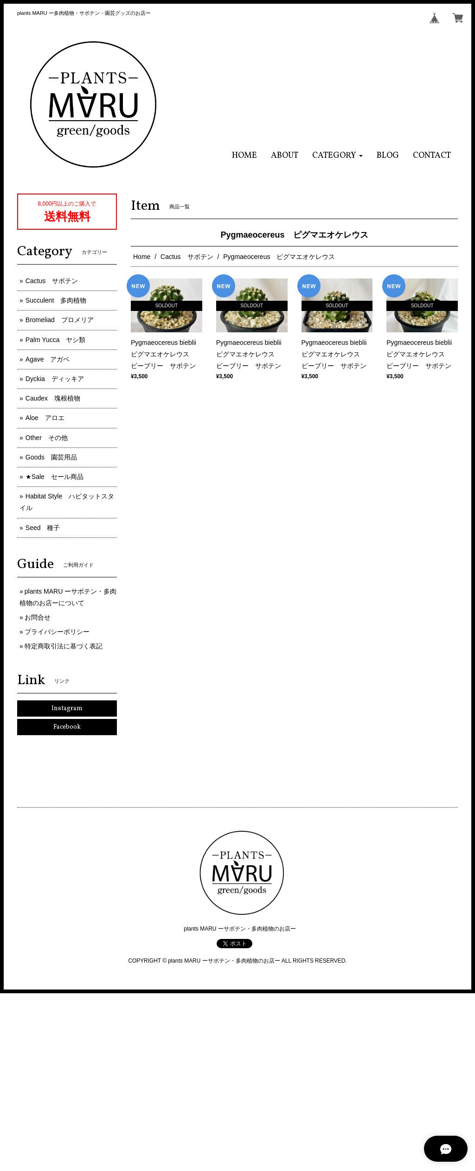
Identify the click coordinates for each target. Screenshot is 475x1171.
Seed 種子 (43, 527)
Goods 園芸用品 (51, 457)
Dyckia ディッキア (55, 378)
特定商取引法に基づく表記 (64, 646)
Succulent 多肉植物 (56, 300)
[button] (337, 156)
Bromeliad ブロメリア (60, 319)
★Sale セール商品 (54, 476)
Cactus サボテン (186, 256)
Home (141, 256)
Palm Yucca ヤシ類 (56, 339)
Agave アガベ (48, 359)
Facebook (67, 727)
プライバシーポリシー (57, 631)
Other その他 (47, 437)
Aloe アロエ (45, 417)
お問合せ (38, 617)
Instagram (67, 708)
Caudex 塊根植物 (53, 398)
